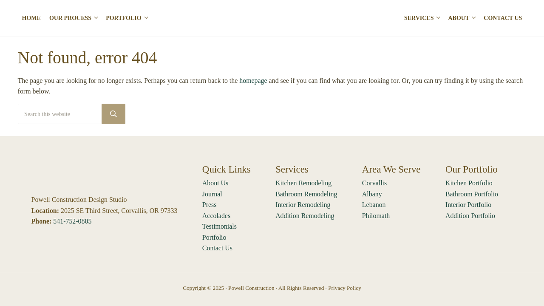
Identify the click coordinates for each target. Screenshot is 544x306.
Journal (212, 194)
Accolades (216, 215)
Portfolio (214, 237)
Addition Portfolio (470, 215)
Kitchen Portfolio (469, 183)
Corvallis (374, 183)
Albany (372, 194)
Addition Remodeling (304, 215)
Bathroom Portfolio (471, 194)
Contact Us (217, 248)
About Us (215, 183)
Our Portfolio (471, 169)
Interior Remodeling (302, 204)
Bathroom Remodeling (306, 194)
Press (209, 204)
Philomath (376, 215)
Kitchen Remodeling (303, 183)
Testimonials (219, 226)
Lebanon (374, 204)
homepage (253, 80)
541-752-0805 (72, 221)
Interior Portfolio (468, 204)
